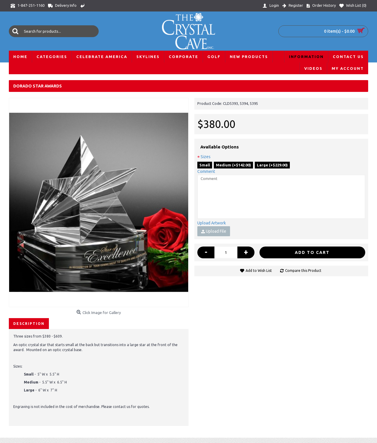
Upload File (213, 231)
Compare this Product (303, 270)
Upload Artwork (211, 223)
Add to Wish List (259, 270)
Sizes (206, 156)
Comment (206, 171)
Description (28, 323)
